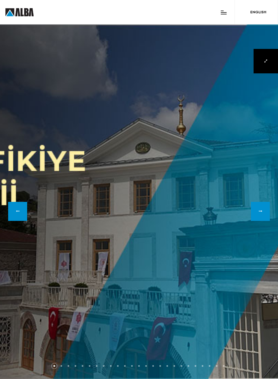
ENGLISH (258, 12)
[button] (17, 211)
